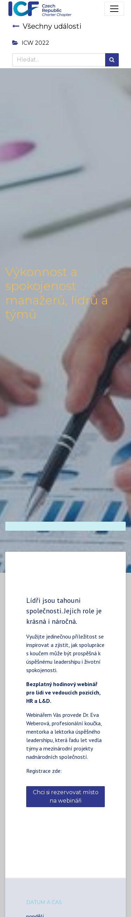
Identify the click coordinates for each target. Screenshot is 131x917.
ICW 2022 (30, 43)
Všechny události (46, 26)
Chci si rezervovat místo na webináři (66, 796)
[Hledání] (112, 59)
